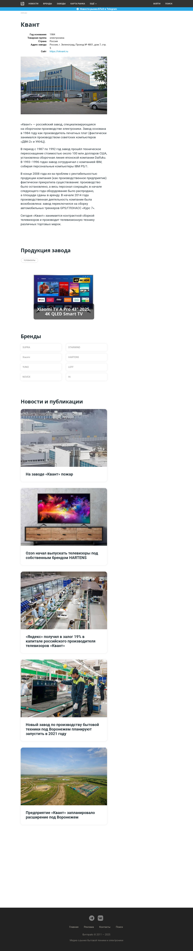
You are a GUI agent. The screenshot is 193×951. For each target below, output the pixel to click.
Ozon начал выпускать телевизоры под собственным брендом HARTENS (62, 555)
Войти (156, 3)
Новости (33, 3)
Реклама (89, 927)
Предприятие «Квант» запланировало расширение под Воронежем (60, 814)
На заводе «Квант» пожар (49, 474)
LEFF (70, 367)
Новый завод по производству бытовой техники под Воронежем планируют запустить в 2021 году (62, 729)
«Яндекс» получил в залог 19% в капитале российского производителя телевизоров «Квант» (60, 641)
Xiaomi (26, 357)
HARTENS (73, 357)
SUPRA (26, 347)
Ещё (93, 3)
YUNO (26, 367)
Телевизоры (29, 260)
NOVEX (26, 376)
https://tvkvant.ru (59, 51)
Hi (69, 376)
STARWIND (74, 347)
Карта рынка (77, 3)
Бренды (47, 3)
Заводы (61, 3)
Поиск (168, 3)
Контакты (104, 927)
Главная (73, 927)
